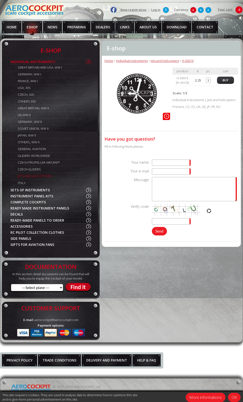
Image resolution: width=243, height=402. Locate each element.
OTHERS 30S (27, 101)
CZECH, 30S (26, 94)
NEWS (52, 27)
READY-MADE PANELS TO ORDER (37, 220)
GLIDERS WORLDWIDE (34, 155)
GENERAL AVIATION (32, 149)
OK (234, 397)
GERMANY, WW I (29, 74)
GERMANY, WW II (30, 122)
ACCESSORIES (21, 226)
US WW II (24, 115)
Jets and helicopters (165, 60)
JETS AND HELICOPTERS (35, 176)
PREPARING (76, 27)
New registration (134, 10)
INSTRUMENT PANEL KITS (31, 196)
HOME (12, 27)
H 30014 (187, 60)
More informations (205, 397)
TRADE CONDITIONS (59, 360)
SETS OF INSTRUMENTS (30, 190)
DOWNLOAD (177, 27)
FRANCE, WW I (28, 81)
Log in (155, 10)
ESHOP (32, 27)
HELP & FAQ (146, 360)
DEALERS (103, 27)
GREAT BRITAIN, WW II (33, 108)
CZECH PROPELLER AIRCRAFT (39, 162)
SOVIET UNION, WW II (33, 128)
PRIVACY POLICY (20, 360)
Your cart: (225, 9)
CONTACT (205, 27)
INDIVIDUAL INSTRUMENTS (32, 61)
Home (108, 60)
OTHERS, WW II (28, 142)
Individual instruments (132, 60)
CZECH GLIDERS (29, 169)
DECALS (16, 214)
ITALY (22, 183)
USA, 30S (24, 88)
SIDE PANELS (20, 238)
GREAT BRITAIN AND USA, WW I (40, 67)
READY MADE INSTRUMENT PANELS (39, 208)
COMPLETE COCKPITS (28, 202)
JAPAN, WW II (27, 135)
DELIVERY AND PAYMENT (106, 360)
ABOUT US (148, 27)
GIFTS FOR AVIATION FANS (32, 244)
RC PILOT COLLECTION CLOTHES (37, 232)
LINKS (125, 27)
